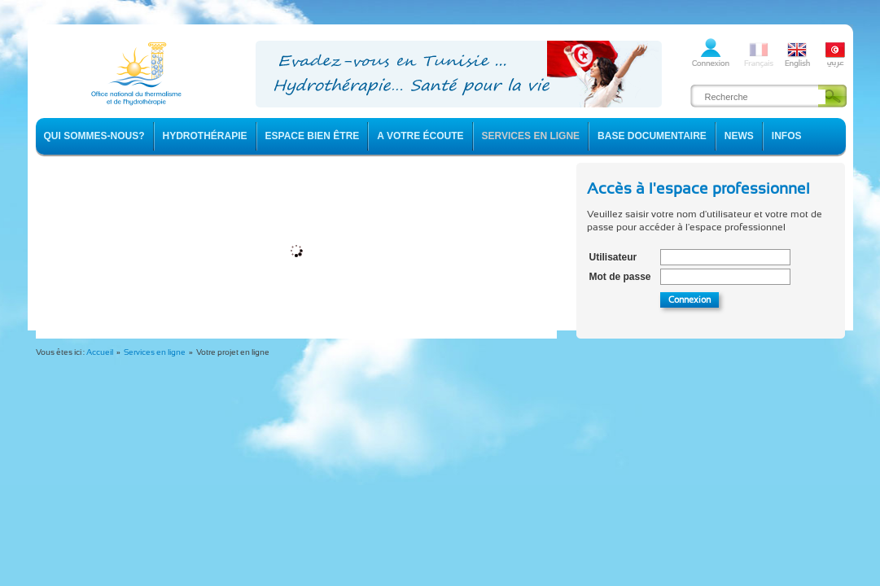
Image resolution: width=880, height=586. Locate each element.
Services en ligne (155, 352)
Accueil (99, 352)
